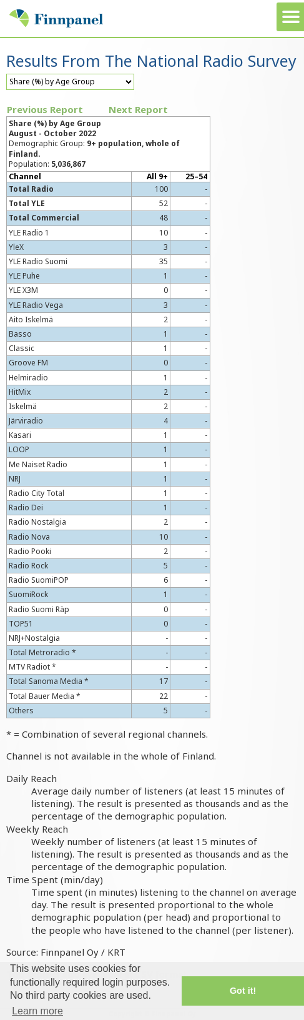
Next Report (138, 109)
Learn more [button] (37, 1011)
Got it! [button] (243, 991)
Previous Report (45, 109)
